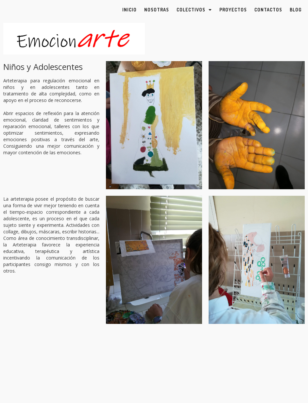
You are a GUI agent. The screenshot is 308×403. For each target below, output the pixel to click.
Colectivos (194, 10)
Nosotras (156, 9)
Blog (295, 9)
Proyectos (233, 9)
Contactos (268, 9)
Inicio (129, 9)
